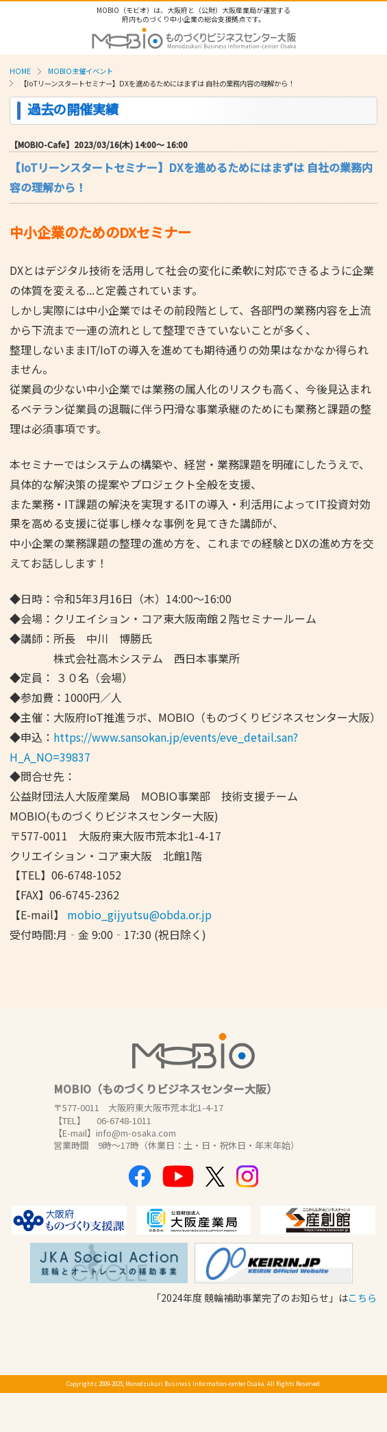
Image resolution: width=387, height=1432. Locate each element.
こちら (362, 1297)
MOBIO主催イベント (80, 71)
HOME (20, 71)
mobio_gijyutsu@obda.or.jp (139, 914)
